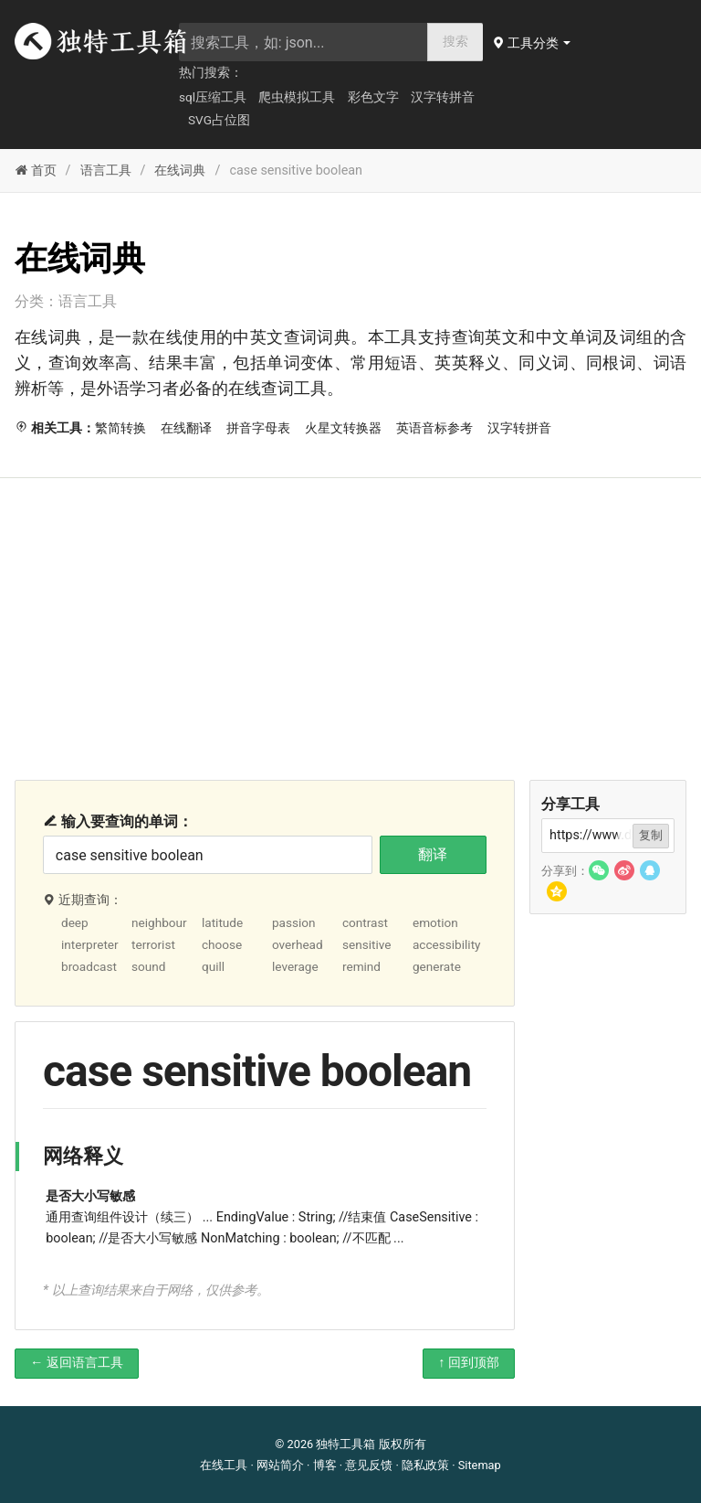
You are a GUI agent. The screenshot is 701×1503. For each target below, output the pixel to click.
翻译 (432, 854)
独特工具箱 (345, 1444)
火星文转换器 (343, 428)
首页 (36, 170)
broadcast (89, 966)
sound (148, 966)
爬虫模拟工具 (296, 97)
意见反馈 (368, 1465)
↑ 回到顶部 (468, 1362)
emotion (435, 922)
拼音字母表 (258, 428)
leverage (295, 966)
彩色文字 (373, 97)
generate (437, 966)
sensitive (367, 944)
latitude (222, 922)
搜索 (455, 41)
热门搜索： (211, 72)
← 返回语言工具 (76, 1362)
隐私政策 (425, 1465)
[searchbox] (303, 42)
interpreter (90, 944)
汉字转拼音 (443, 97)
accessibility (447, 944)
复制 (651, 835)
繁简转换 (120, 428)
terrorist (153, 944)
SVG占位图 (219, 119)
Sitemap (479, 1465)
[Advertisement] (350, 615)
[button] (533, 43)
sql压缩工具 (212, 97)
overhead (297, 944)
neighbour (159, 922)
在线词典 (179, 170)
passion (294, 922)
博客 (325, 1465)
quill (213, 966)
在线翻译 (186, 428)
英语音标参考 (434, 428)
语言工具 (105, 170)
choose (222, 944)
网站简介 (280, 1465)
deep (75, 922)
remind (361, 966)
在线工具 (223, 1465)
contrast (365, 922)
